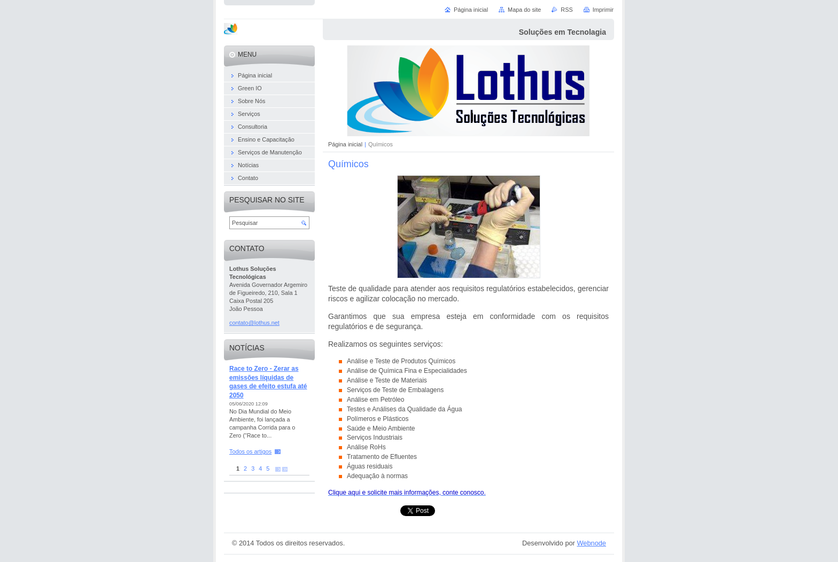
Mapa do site (524, 9)
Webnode (591, 543)
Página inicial (345, 144)
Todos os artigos (250, 451)
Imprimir (603, 9)
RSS (566, 9)
